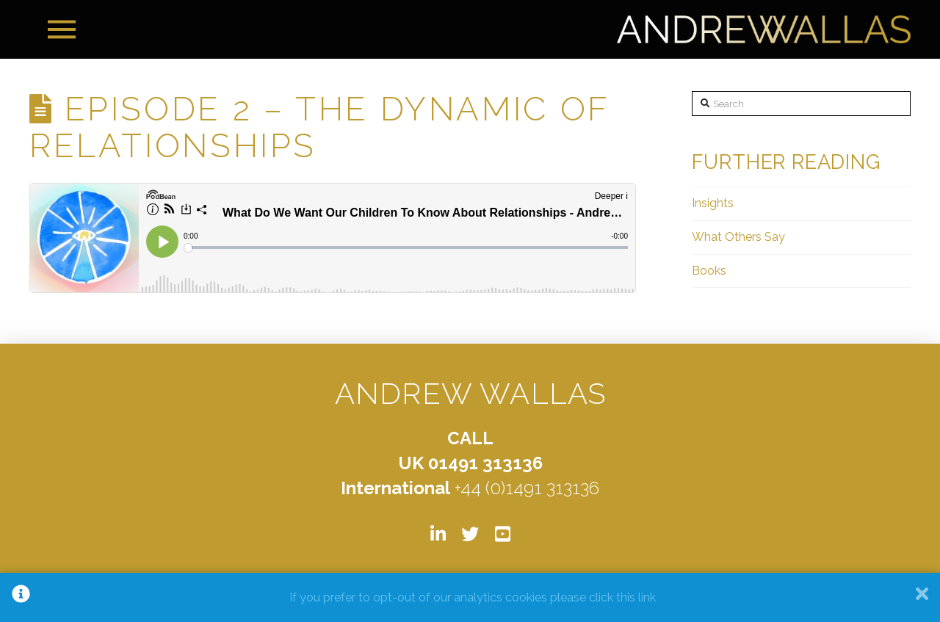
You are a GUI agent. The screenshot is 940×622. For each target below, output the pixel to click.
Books (709, 271)
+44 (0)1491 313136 (527, 488)
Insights (713, 203)
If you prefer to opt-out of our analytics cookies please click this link (472, 597)
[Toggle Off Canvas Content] (61, 29)
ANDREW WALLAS (471, 393)
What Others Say (738, 237)
